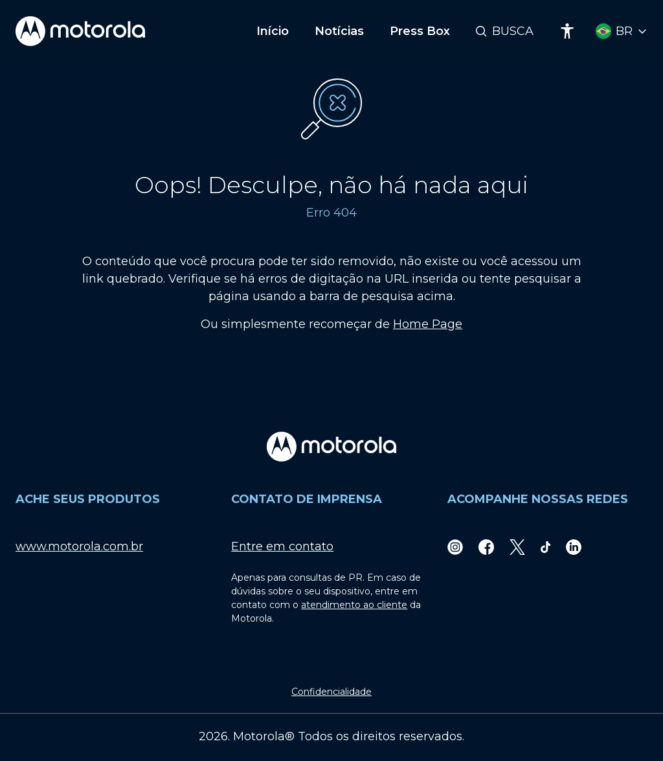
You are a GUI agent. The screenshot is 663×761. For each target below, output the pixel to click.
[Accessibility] (567, 31)
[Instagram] (455, 547)
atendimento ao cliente (354, 605)
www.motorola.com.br (79, 546)
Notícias (339, 31)
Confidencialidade (331, 691)
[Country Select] (621, 31)
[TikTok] (546, 547)
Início (272, 31)
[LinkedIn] (573, 547)
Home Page (427, 324)
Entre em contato (282, 546)
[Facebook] (486, 547)
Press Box (420, 31)
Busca (513, 31)
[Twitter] (517, 547)
